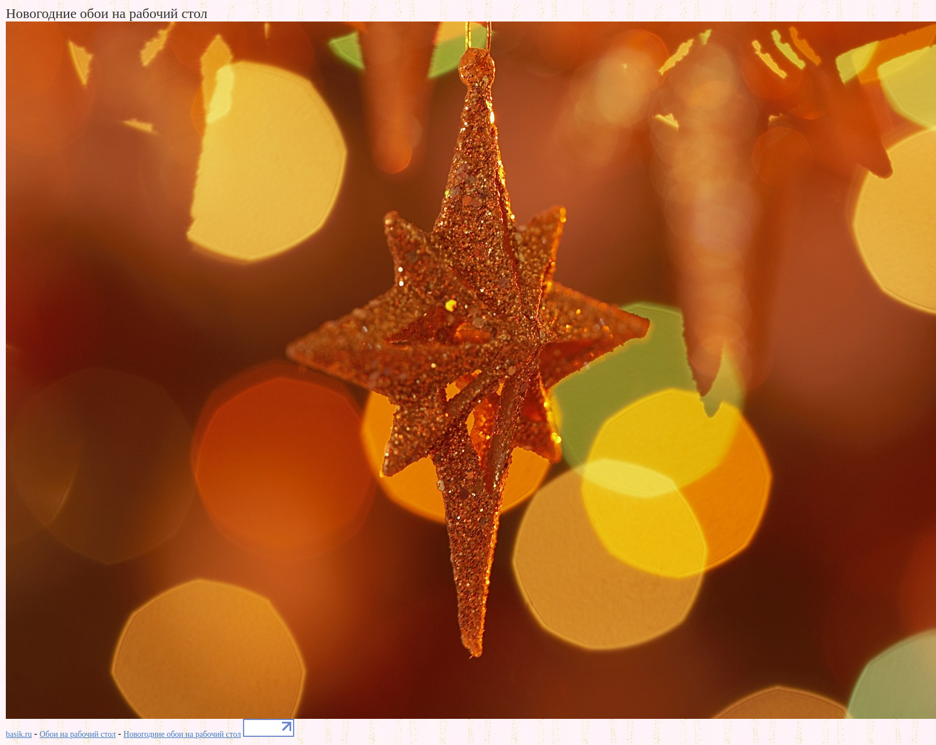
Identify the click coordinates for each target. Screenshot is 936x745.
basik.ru (19, 734)
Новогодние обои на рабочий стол (182, 734)
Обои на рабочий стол (78, 734)
